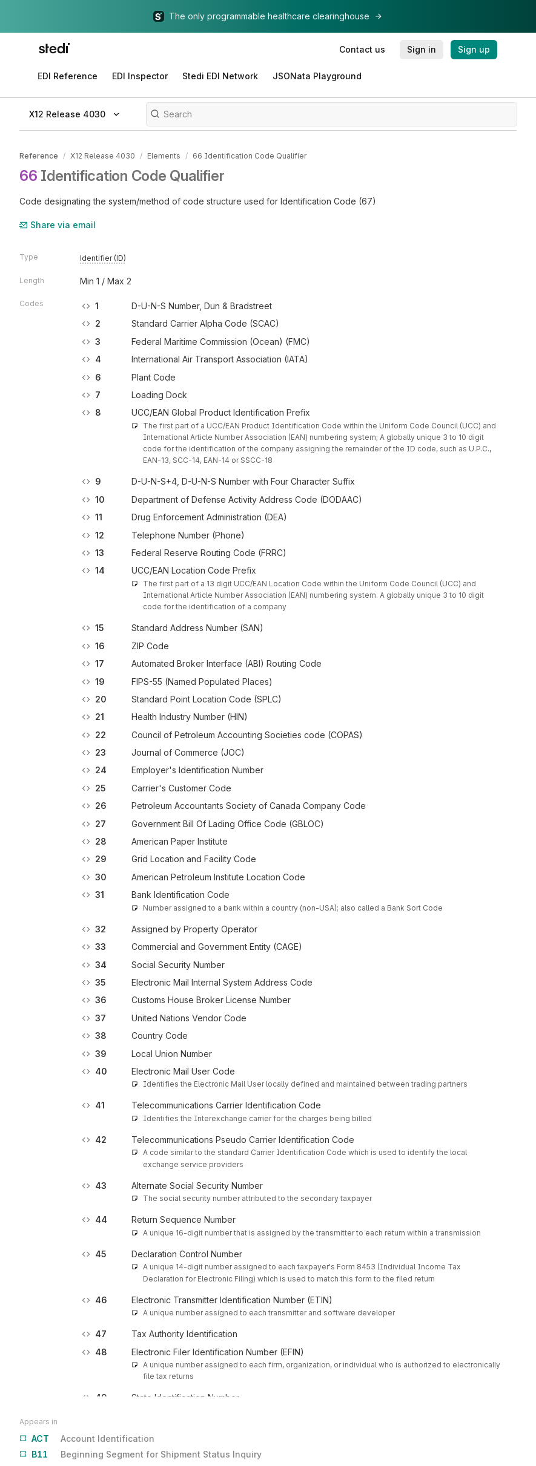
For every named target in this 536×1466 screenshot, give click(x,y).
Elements (163, 155)
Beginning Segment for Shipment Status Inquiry (140, 1454)
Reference (38, 155)
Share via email (57, 225)
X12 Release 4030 (102, 155)
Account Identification (86, 1438)
